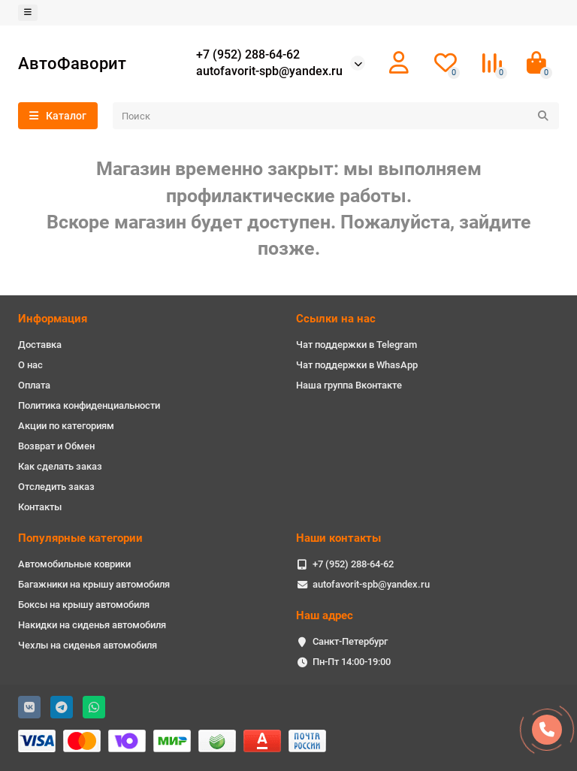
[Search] (336, 115)
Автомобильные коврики (74, 564)
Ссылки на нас (336, 318)
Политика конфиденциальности (89, 405)
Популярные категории (80, 538)
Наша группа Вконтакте (349, 385)
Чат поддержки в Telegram (356, 344)
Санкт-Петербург (350, 641)
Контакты (40, 506)
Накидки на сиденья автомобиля (92, 624)
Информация (52, 318)
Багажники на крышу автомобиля (94, 584)
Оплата (34, 385)
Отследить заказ (56, 486)
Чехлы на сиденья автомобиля (87, 645)
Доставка (40, 344)
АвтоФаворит (72, 63)
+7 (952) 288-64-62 (248, 55)
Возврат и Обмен (56, 446)
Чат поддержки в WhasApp (357, 364)
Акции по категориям (66, 425)
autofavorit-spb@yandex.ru (269, 71)
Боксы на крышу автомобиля (84, 604)
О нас (30, 364)
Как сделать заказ (60, 466)
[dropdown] (28, 13)
